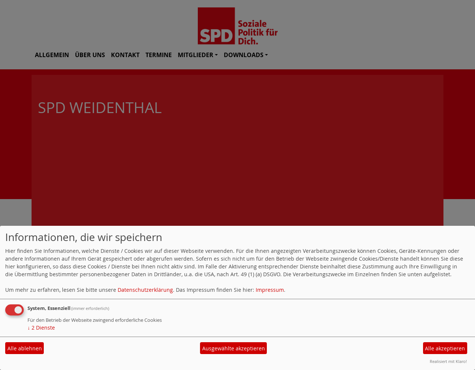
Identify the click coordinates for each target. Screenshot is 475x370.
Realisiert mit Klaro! (448, 361)
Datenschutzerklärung (145, 289)
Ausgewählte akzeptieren (233, 348)
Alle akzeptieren (445, 348)
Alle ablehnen (24, 348)
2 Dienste (41, 327)
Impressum (270, 289)
